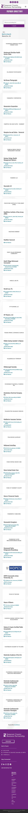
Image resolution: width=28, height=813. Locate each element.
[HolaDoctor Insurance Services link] (14, 411)
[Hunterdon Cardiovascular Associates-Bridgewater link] (14, 672)
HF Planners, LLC (8, 315)
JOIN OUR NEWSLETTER (6, 768)
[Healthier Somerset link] (14, 231)
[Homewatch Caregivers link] (14, 514)
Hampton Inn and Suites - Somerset (14, 132)
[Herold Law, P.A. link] (14, 280)
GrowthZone (17, 724)
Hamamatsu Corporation (11, 106)
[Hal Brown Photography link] (14, 72)
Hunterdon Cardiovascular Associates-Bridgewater (11, 682)
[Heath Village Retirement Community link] (14, 253)
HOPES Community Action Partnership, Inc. (11, 577)
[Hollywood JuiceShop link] (14, 437)
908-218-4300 (6, 750)
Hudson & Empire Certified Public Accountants (13, 628)
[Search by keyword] (14, 22)
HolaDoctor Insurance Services (12, 419)
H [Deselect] (3, 32)
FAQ (12, 803)
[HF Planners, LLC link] (14, 306)
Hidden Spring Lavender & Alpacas (13, 341)
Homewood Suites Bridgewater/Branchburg (11, 549)
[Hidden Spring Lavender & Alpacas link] (14, 332)
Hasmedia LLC (8, 186)
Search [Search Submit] (14, 25)
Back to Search (6, 34)
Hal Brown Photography (10, 80)
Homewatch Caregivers (10, 522)
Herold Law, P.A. (8, 289)
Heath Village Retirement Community (11, 262)
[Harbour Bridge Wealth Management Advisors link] (14, 150)
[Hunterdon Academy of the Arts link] (14, 646)
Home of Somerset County (11, 496)
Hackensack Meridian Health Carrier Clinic (12, 53)
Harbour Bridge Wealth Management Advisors (10, 159)
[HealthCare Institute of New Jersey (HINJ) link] (14, 204)
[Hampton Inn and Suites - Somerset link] (14, 124)
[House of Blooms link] (14, 594)
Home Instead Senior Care (11, 470)
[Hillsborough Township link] (14, 358)
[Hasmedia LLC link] (14, 178)
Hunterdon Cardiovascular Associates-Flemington (11, 709)
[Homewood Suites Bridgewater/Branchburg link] (14, 540)
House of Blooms (8, 602)
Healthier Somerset (9, 240)
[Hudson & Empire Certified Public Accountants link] (14, 619)
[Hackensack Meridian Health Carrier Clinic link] (14, 44)
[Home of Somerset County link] (14, 488)
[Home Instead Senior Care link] (14, 462)
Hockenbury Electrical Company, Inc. (13, 394)
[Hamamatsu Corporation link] (14, 98)
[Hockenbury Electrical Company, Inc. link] (14, 384)
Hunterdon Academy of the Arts (13, 655)
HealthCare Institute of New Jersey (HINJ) (14, 213)
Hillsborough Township (10, 367)
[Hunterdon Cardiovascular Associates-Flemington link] (14, 700)
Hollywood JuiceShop (10, 445)
